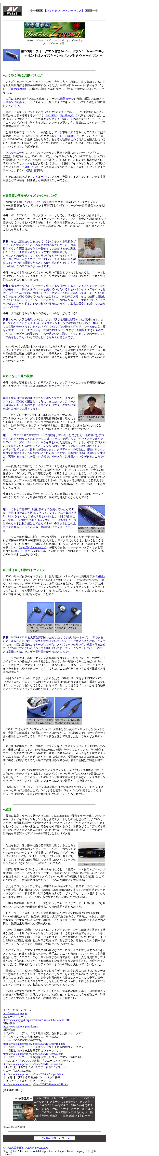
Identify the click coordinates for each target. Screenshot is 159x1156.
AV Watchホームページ (55, 1138)
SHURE (50, 115)
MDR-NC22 (31, 166)
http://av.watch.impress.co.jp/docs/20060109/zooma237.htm (35, 1084)
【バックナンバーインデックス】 (64, 10)
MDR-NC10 (67, 135)
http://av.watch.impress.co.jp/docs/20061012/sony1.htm (33, 1064)
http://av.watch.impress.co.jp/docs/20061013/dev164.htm (34, 1043)
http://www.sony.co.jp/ (15, 1013)
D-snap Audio (18, 88)
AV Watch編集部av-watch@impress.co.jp (25, 1147)
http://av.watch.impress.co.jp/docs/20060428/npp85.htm (33, 1074)
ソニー (18, 152)
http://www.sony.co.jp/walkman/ (20, 1026)
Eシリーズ (66, 115)
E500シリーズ (19, 550)
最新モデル (67, 98)
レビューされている (45, 176)
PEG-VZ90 (43, 519)
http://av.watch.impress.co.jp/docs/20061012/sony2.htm (33, 1053)
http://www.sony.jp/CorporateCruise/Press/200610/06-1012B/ (36, 1020)
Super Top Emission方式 (32, 547)
